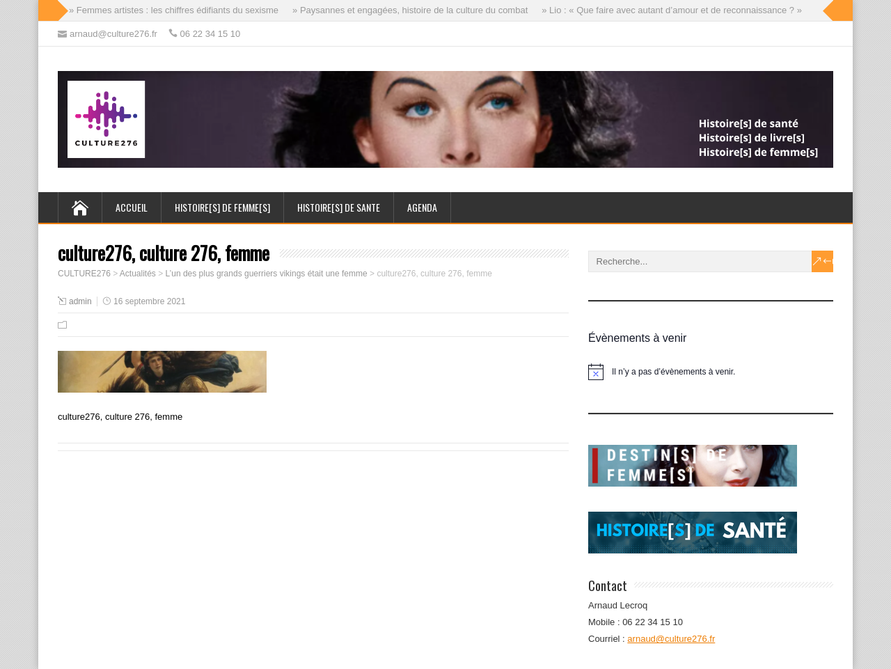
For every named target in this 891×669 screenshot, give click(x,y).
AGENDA (422, 207)
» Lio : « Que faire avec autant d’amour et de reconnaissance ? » (672, 10)
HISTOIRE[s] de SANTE (338, 207)
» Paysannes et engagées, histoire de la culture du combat (410, 10)
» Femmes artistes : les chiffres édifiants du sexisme (173, 10)
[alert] (710, 371)
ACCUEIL (132, 207)
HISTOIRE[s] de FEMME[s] (222, 207)
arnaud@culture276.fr (671, 638)
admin (80, 301)
